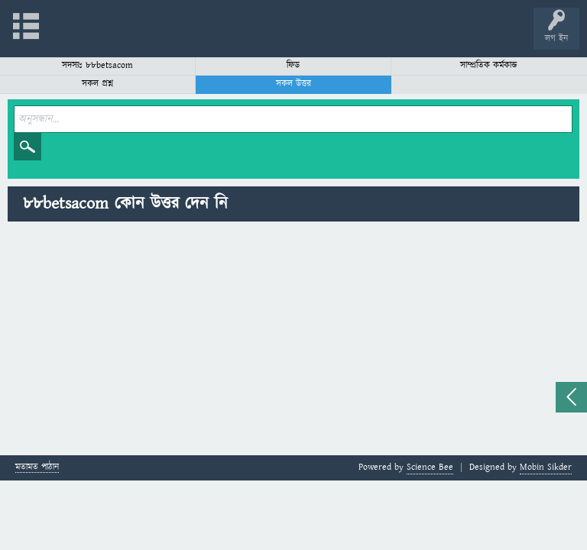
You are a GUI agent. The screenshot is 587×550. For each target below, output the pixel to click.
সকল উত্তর (293, 83)
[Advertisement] (293, 341)
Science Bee (430, 467)
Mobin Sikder (546, 467)
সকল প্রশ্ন (97, 83)
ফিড (293, 65)
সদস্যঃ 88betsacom (97, 65)
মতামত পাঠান (37, 468)
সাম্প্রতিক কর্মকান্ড (488, 65)
